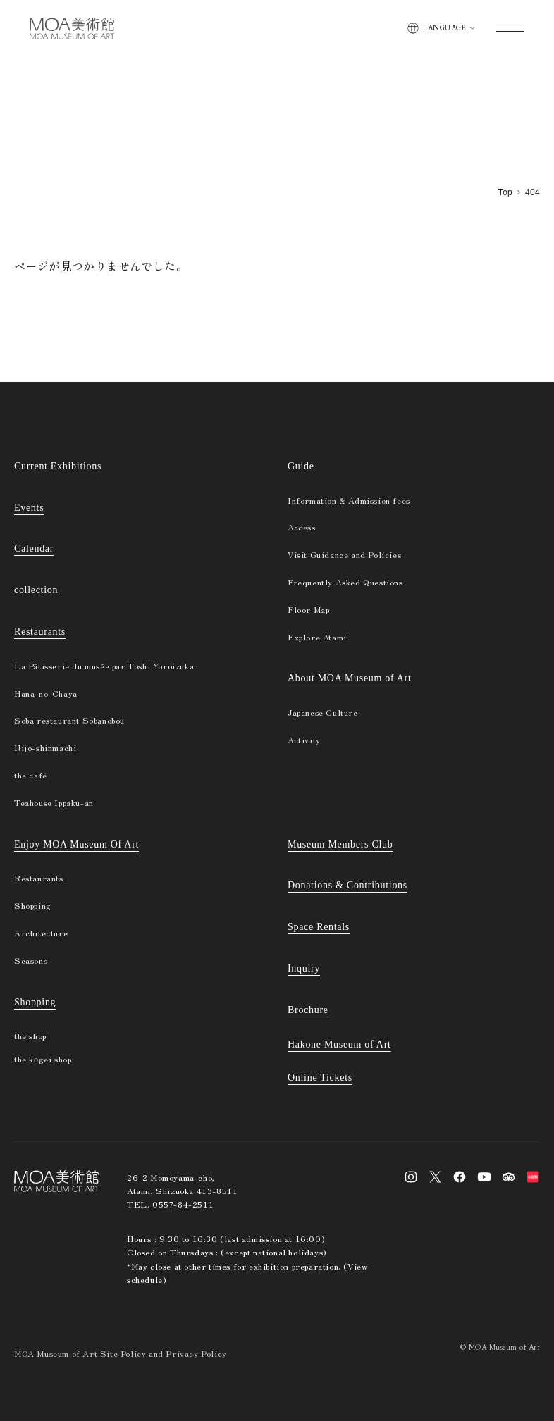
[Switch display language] (441, 28)
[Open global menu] (510, 28)
